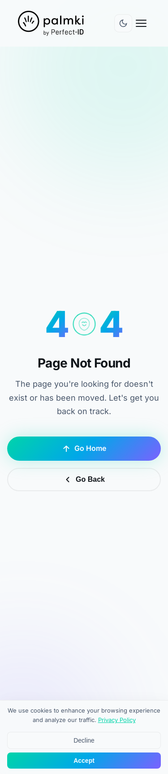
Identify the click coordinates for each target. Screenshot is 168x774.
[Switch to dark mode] (123, 23)
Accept (84, 761)
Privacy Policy (117, 720)
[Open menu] (141, 23)
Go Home (84, 448)
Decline (84, 740)
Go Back (84, 479)
